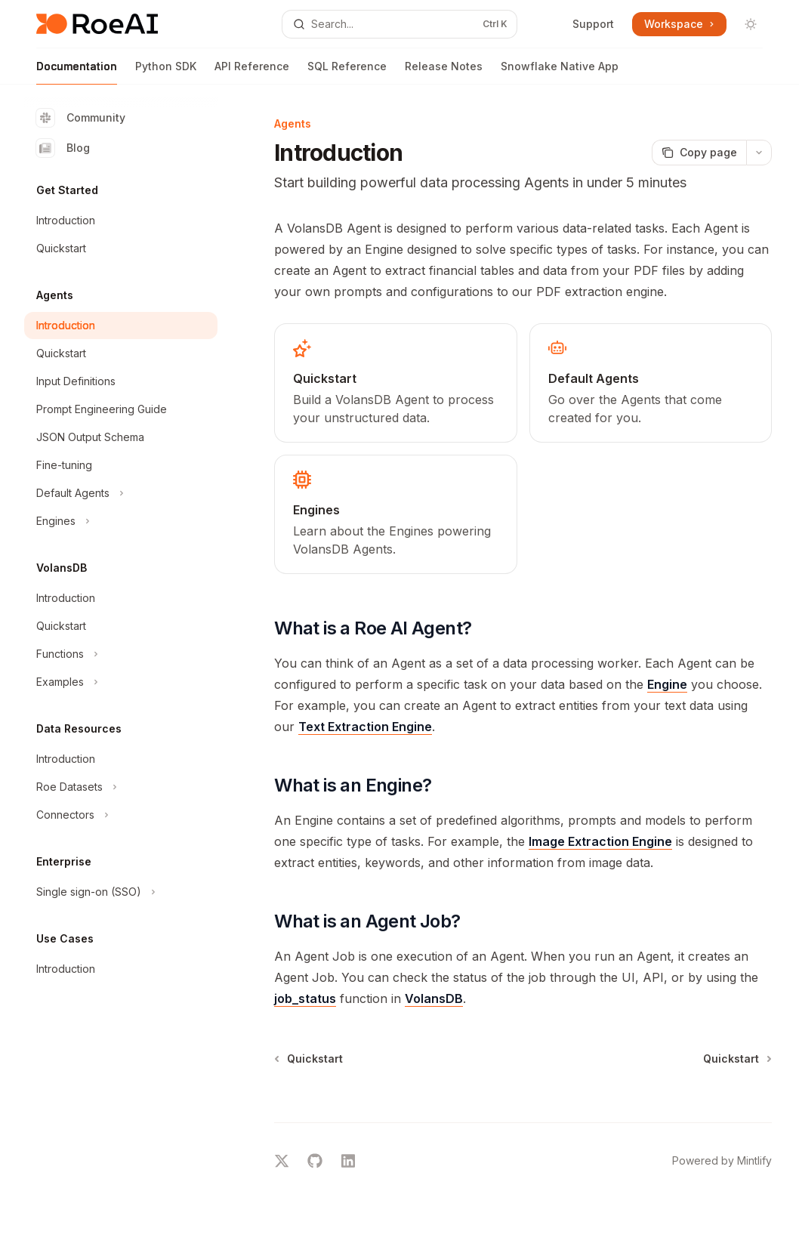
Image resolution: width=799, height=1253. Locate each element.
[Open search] (399, 24)
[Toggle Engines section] (120, 521)
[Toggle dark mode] (751, 24)
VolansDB (434, 998)
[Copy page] (699, 152)
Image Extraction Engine (600, 841)
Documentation (76, 72)
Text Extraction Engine (365, 726)
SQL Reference (347, 72)
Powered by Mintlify (722, 1160)
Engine (667, 684)
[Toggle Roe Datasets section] (120, 787)
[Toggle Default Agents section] (120, 493)
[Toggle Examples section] (120, 682)
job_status (305, 998)
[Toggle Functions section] (120, 654)
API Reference (251, 72)
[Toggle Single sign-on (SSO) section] (120, 892)
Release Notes (444, 72)
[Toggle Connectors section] (120, 815)
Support (593, 23)
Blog (63, 148)
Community (80, 118)
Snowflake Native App (560, 72)
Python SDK (165, 72)
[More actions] (759, 152)
